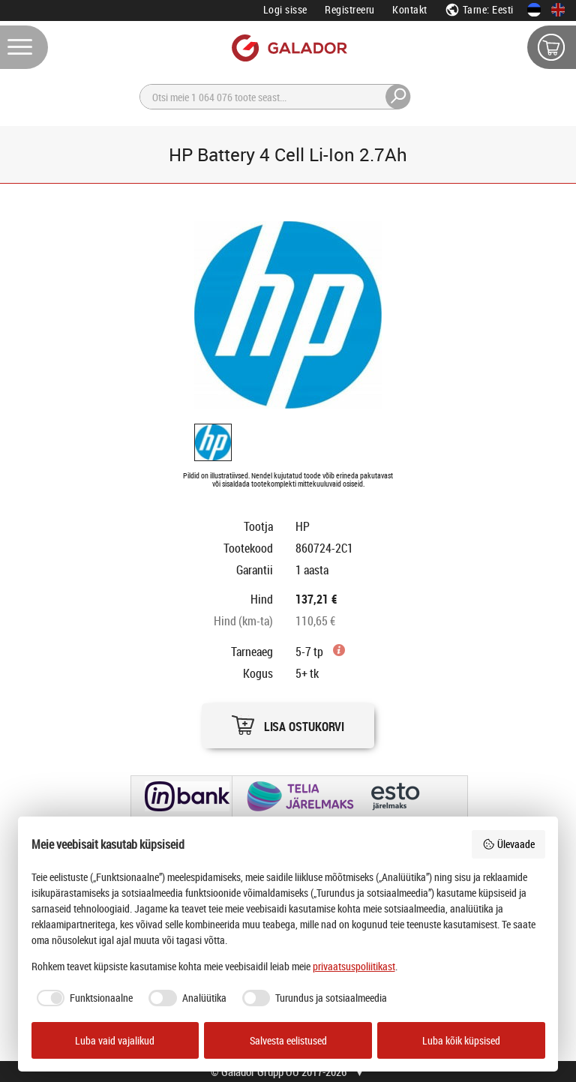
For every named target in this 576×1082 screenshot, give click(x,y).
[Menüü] (24, 47)
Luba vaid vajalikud (114, 1040)
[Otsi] (275, 97)
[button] (288, 721)
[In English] (558, 9)
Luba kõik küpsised (461, 1040)
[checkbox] (83, 998)
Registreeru (350, 9)
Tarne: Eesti (479, 9)
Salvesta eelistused (288, 1040)
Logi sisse (285, 9)
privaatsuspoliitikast (354, 966)
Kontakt (410, 9)
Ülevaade (508, 844)
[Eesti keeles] (534, 9)
